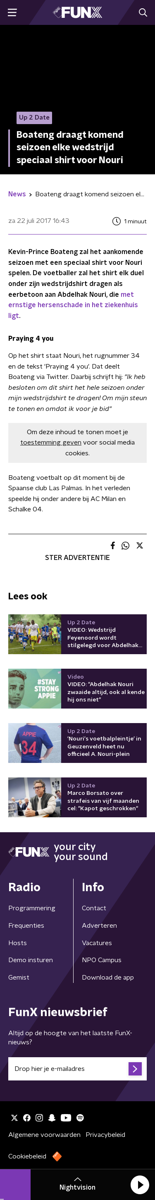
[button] (139, 1184)
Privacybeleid (105, 1135)
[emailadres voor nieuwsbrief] (77, 1068)
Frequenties (26, 925)
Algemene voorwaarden (44, 1135)
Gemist (18, 977)
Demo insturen (30, 960)
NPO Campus (102, 960)
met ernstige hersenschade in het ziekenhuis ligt (73, 305)
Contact (94, 908)
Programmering (31, 908)
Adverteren (99, 925)
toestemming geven (50, 442)
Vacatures (97, 943)
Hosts (17, 943)
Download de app (108, 977)
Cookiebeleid (27, 1156)
